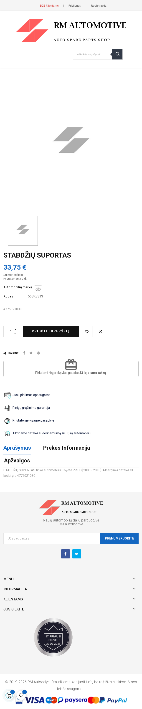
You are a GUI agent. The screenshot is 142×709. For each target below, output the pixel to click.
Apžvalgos (17, 460)
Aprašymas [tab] (17, 448)
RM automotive (71, 524)
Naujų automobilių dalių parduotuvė (71, 520)
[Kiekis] (11, 331)
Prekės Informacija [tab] (66, 448)
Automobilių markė (17, 287)
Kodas (8, 296)
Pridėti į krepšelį (51, 331)
